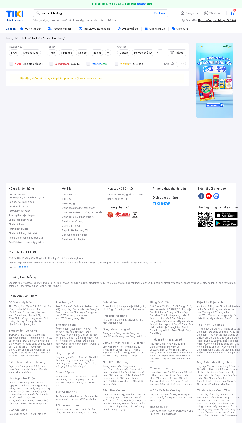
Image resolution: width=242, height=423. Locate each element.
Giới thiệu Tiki (69, 194)
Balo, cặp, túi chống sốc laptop (124, 308)
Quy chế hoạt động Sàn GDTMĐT (125, 194)
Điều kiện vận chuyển (73, 239)
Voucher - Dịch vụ (161, 368)
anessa (186, 283)
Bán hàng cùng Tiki (117, 198)
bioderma (94, 283)
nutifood (147, 283)
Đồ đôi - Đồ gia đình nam (80, 337)
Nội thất (118, 372)
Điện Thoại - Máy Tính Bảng (27, 362)
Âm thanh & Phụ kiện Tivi (210, 306)
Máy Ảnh (225, 384)
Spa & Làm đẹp (173, 375)
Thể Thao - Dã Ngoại (211, 324)
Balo (105, 306)
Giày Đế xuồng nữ (76, 366)
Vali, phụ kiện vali (136, 309)
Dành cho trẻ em (24, 349)
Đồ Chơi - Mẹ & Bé (20, 302)
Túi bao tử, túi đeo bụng (84, 412)
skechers (119, 283)
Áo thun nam (62, 328)
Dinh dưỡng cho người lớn (28, 318)
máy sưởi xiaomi (221, 406)
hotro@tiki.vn (36, 237)
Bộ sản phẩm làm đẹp (28, 402)
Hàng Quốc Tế (159, 302)
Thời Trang (179, 306)
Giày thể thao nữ (224, 349)
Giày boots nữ (68, 363)
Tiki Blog (67, 198)
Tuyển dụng (68, 203)
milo (109, 283)
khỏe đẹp (79, 20)
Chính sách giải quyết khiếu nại (78, 216)
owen (66, 283)
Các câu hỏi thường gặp (21, 201)
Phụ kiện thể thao (218, 334)
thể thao (112, 20)
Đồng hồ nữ (122, 333)
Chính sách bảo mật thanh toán (78, 207)
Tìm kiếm (159, 13)
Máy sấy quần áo (213, 318)
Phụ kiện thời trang (115, 315)
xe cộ (55, 20)
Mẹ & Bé (170, 318)
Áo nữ (59, 306)
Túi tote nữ (76, 399)
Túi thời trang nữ (66, 391)
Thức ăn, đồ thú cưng (26, 352)
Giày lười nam (63, 376)
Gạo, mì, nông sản (26, 343)
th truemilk (46, 283)
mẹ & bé (66, 20)
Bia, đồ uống (20, 346)
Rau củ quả (20, 337)
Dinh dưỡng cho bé (25, 315)
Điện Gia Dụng (18, 409)
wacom (176, 283)
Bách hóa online (166, 321)
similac (213, 283)
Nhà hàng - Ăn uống (167, 378)
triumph (136, 283)
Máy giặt (207, 312)
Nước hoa (21, 400)
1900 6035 (23, 267)
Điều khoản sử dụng (72, 221)
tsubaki (57, 286)
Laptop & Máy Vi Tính (175, 324)
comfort (223, 283)
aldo (128, 283)
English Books (168, 414)
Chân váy (78, 312)
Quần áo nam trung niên (75, 343)
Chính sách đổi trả (18, 224)
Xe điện (182, 394)
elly (103, 283)
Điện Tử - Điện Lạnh (210, 302)
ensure (75, 283)
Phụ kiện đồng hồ (118, 336)
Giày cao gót (63, 357)
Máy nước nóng (217, 315)
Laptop (133, 355)
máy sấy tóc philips (220, 397)
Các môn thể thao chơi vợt (218, 345)
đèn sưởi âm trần (212, 415)
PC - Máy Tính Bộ (117, 355)
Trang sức (108, 333)
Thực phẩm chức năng (27, 385)
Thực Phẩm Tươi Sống (23, 330)
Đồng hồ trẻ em (138, 336)
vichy (43, 286)
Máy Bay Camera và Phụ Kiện (217, 382)
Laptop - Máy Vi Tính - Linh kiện (124, 342)
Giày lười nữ (84, 363)
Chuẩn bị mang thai (25, 324)
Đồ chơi (42, 306)
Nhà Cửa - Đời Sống (115, 362)
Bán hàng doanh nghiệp (75, 234)
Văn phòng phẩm (177, 411)
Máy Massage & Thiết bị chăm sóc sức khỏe (30, 390)
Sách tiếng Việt (158, 411)
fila (49, 286)
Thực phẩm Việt (36, 337)
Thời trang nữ (64, 302)
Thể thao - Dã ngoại (165, 312)
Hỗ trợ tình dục (35, 400)
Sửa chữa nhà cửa (118, 369)
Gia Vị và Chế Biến (118, 400)
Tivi (205, 315)
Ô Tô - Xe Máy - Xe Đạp (165, 390)
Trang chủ (191, 13)
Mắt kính (132, 319)
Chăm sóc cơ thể (25, 388)
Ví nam (59, 409)
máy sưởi (202, 394)
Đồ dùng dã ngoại (218, 331)
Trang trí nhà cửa (112, 366)
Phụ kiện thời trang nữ (114, 319)
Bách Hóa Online (114, 390)
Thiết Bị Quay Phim (216, 381)
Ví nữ (90, 396)
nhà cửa (92, 20)
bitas (232, 283)
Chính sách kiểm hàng (20, 219)
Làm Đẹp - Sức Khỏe (22, 378)
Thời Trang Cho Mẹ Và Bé (22, 306)
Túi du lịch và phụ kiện (122, 306)
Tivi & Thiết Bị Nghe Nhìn (169, 329)
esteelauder (32, 283)
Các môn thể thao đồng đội (218, 343)
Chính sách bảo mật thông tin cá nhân (82, 212)
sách (102, 20)
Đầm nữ (68, 306)
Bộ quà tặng (118, 409)
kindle (157, 283)
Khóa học (178, 372)
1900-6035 (24, 194)
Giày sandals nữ (74, 360)
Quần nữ (78, 306)
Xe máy (160, 397)
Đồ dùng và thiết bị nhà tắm (125, 375)
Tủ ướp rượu (231, 318)
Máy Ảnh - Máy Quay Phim (214, 362)
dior (21, 283)
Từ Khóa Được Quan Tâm (213, 390)
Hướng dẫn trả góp (19, 228)
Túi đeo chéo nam (75, 409)
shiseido (13, 286)
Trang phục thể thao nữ (209, 328)
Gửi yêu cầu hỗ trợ (18, 206)
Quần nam (76, 328)
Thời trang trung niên (73, 318)
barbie (57, 283)
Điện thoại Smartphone (21, 366)
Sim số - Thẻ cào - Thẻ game (177, 384)
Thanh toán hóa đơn (160, 372)
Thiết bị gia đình (37, 414)
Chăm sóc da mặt (18, 382)
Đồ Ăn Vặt (114, 403)
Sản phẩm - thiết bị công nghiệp (171, 326)
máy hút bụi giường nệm (217, 408)
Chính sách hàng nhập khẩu (23, 233)
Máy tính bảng (23, 372)
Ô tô (168, 397)
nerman (166, 283)
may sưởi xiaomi (214, 403)
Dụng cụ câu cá (212, 340)
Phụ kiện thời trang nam (123, 321)
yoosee (196, 283)
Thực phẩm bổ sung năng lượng (218, 351)
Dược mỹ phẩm (38, 403)
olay (205, 283)
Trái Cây (13, 334)
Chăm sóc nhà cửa (29, 355)
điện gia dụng (41, 20)
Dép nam (73, 379)
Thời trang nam (66, 324)
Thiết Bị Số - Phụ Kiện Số (166, 339)
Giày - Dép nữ (65, 353)
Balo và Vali (110, 302)
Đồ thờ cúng (115, 381)
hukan (35, 286)
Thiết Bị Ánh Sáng (218, 369)
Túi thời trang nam (67, 405)
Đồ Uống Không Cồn (122, 406)
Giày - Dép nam (66, 372)
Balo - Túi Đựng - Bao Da (217, 375)
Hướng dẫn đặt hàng (19, 210)
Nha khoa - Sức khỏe (170, 381)
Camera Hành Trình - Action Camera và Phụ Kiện (217, 372)
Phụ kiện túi (89, 399)
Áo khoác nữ (81, 309)
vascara (13, 283)
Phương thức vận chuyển (22, 215)
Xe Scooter (179, 397)
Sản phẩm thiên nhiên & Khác (28, 393)
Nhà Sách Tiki (159, 406)
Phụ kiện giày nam (72, 382)
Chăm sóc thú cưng (113, 394)
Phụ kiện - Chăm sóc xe (163, 394)
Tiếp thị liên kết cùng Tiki (75, 230)
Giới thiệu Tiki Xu (71, 225)
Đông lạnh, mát (31, 340)
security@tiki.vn (35, 242)
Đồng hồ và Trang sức (117, 329)
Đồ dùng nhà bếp (18, 414)
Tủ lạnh (207, 309)
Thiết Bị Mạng (121, 352)
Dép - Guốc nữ (79, 357)
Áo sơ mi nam (77, 331)
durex (83, 283)
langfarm (25, 286)
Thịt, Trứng (25, 334)
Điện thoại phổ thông (26, 369)
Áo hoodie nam (70, 334)
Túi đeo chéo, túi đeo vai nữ (71, 396)
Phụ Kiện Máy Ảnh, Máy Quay (213, 366)
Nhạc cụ (128, 381)
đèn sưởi (213, 394)
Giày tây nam (79, 376)
